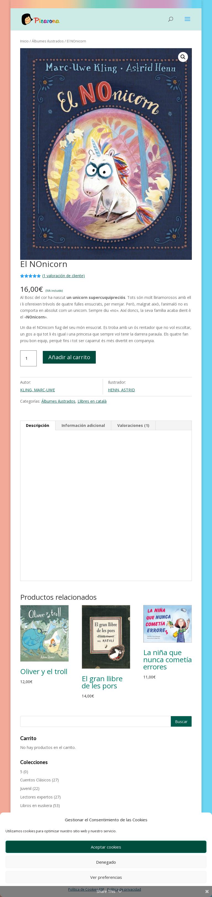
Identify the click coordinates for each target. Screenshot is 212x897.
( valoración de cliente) (63, 275)
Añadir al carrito (69, 357)
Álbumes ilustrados (48, 41)
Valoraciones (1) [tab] (133, 425)
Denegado (106, 862)
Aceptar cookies (106, 847)
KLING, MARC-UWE (37, 389)
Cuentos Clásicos (35, 780)
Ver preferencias (106, 877)
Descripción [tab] (37, 425)
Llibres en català (92, 401)
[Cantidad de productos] (28, 358)
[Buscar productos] (106, 721)
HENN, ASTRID (121, 389)
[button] (183, 57)
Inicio (24, 41)
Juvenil (25, 788)
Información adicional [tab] (83, 425)
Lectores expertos (36, 797)
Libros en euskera (36, 805)
